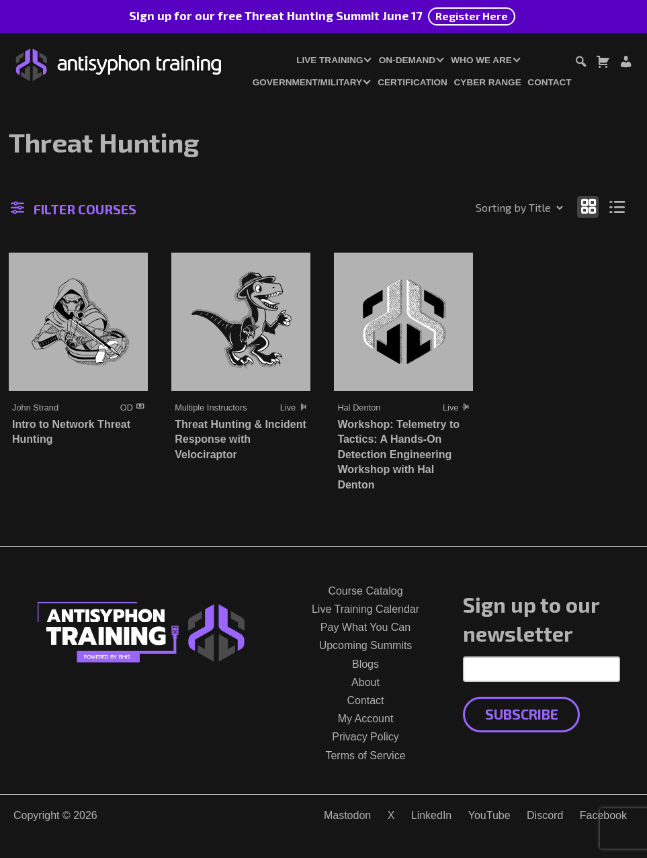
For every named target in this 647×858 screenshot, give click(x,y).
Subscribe (521, 713)
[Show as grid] (588, 206)
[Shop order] (490, 207)
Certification (412, 82)
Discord (545, 815)
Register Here (471, 15)
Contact (549, 82)
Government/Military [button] (307, 82)
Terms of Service (365, 755)
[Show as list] (618, 206)
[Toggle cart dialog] (603, 63)
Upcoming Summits (366, 645)
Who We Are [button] (481, 60)
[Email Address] (541, 669)
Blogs (365, 664)
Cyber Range (487, 82)
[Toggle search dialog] (580, 63)
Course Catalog (365, 591)
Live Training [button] (329, 60)
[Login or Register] (625, 63)
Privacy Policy (365, 736)
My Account (366, 718)
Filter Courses (73, 209)
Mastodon (347, 815)
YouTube (489, 815)
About (365, 682)
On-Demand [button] (407, 60)
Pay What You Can (365, 627)
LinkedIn (431, 815)
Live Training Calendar (365, 609)
